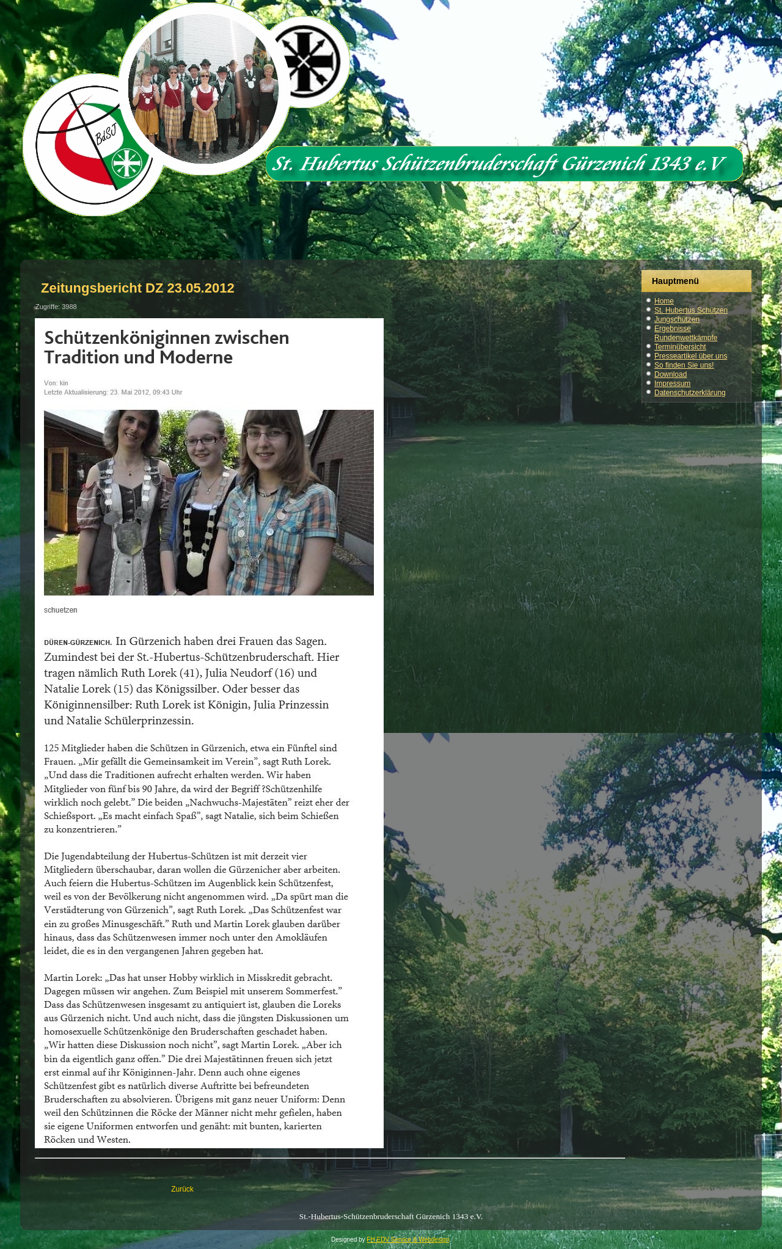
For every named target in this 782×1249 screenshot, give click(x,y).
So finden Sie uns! (684, 365)
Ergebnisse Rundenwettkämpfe (685, 333)
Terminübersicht (680, 347)
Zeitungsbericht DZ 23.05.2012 (138, 288)
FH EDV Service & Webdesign (408, 1239)
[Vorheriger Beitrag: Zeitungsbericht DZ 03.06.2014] (182, 1189)
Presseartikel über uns (690, 356)
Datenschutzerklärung (690, 392)
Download (670, 374)
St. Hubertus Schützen (691, 310)
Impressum (672, 383)
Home (664, 301)
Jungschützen (677, 319)
